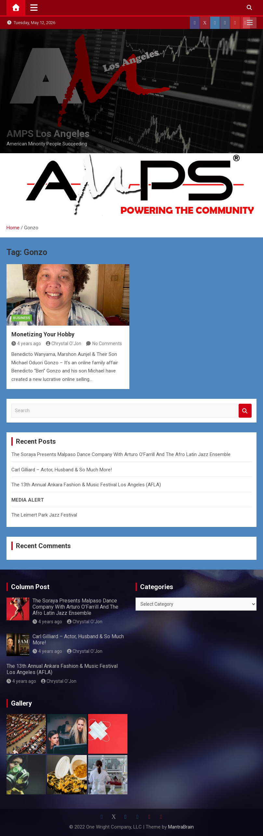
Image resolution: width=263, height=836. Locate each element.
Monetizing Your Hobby (42, 334)
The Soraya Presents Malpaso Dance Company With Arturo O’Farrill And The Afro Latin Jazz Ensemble (120, 454)
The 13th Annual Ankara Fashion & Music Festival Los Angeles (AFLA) (86, 485)
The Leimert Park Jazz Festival (44, 515)
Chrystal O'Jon (64, 343)
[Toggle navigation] (34, 7)
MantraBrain (181, 827)
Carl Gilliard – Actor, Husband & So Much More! (61, 470)
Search (245, 411)
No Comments (107, 343)
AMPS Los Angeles (48, 133)
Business (21, 318)
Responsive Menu (249, 22)
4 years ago (26, 343)
